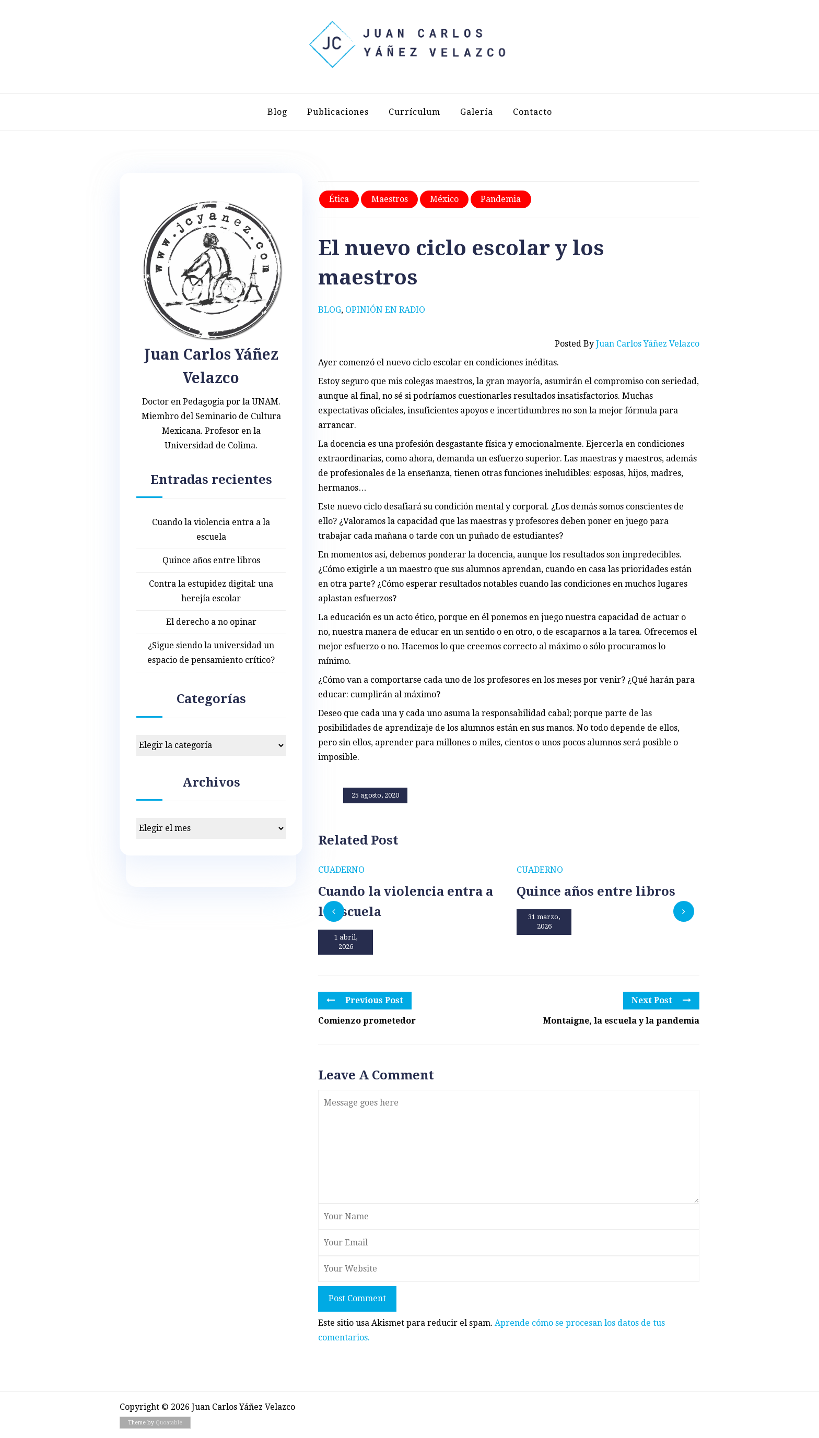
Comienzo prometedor (367, 1021)
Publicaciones (338, 112)
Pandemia (501, 199)
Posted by (627, 344)
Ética (339, 199)
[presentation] (333, 911)
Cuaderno (341, 870)
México (444, 199)
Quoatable (169, 1422)
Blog (277, 112)
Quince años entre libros (211, 560)
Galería (476, 112)
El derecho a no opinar (211, 622)
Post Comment (357, 1298)
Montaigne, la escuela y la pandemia (621, 1021)
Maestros (389, 199)
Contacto (532, 112)
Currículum (414, 112)
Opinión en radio (385, 310)
